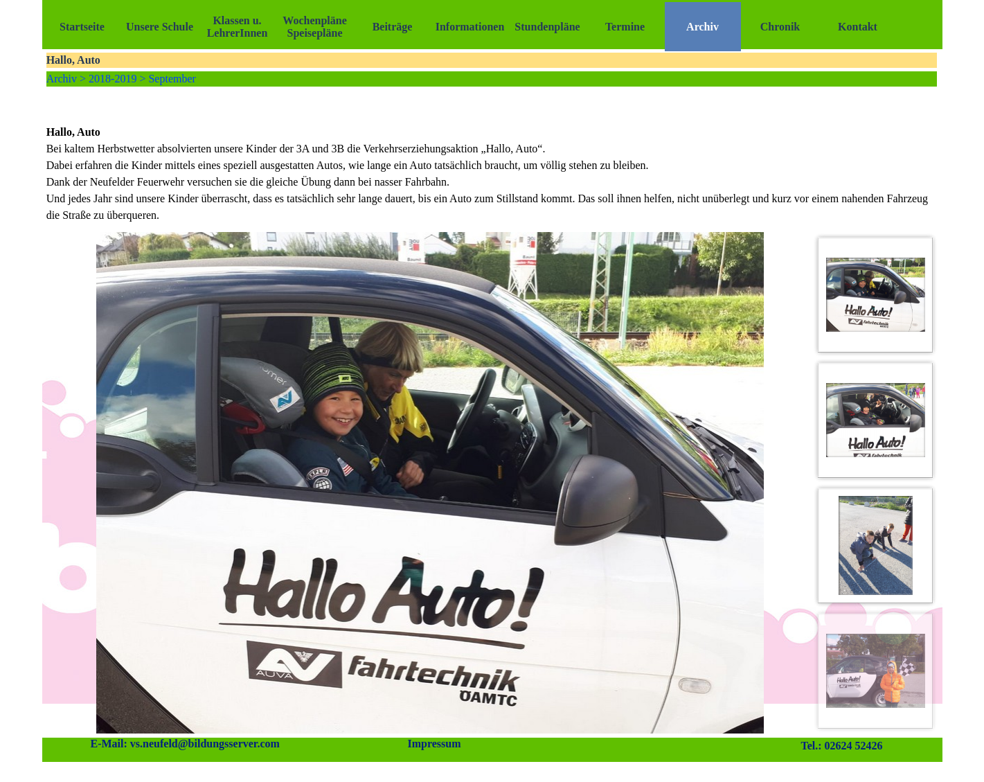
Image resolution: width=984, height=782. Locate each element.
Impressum (433, 743)
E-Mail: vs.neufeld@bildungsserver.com (185, 743)
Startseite (82, 27)
